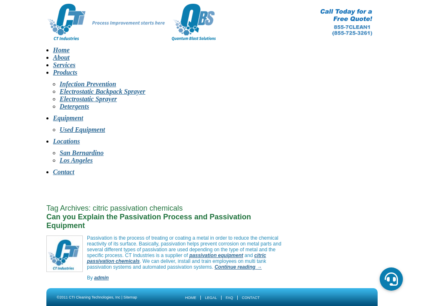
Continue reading (238, 267)
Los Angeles (76, 160)
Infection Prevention (88, 83)
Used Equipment (82, 129)
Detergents (74, 106)
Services (64, 64)
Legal (211, 298)
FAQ (229, 298)
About (61, 57)
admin (101, 278)
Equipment (68, 117)
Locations (66, 141)
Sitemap (130, 297)
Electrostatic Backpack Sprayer (102, 91)
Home (61, 49)
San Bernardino (82, 152)
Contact (64, 171)
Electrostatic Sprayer (88, 98)
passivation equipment (216, 255)
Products (65, 72)
